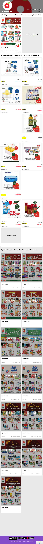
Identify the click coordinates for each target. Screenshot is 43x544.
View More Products (11, 235)
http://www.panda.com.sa (34, 9)
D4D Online (33, 36)
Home (40, 11)
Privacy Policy (30, 541)
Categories (3, 144)
